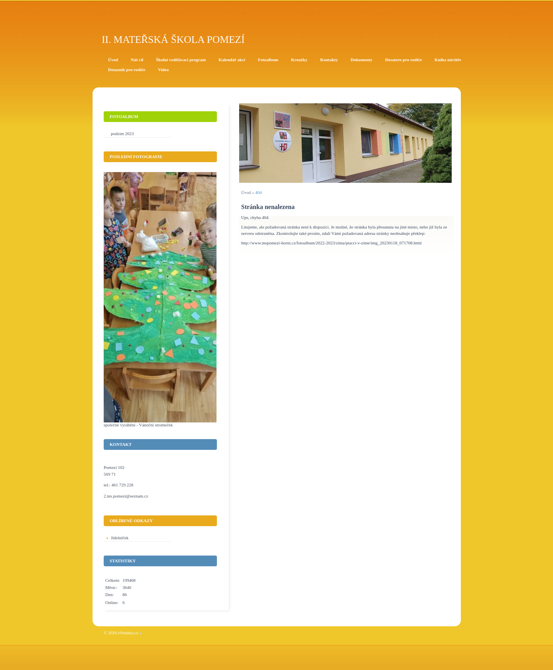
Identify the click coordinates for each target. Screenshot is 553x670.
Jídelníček (120, 537)
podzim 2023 (122, 133)
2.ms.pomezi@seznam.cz (126, 496)
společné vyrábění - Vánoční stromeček (138, 424)
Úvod (246, 192)
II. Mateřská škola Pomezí (173, 39)
